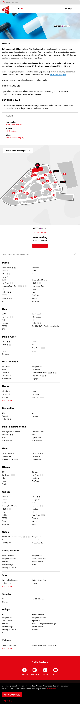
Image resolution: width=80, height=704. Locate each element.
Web (36, 233)
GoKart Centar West (39, 580)
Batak (4, 369)
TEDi (3, 301)
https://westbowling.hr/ (15, 138)
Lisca (4, 348)
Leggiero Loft (36, 376)
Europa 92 (35, 500)
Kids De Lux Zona (38, 286)
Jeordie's (35, 509)
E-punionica (36, 620)
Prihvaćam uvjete (12, 695)
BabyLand (35, 268)
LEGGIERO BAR (7, 376)
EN (19, 9)
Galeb (4, 280)
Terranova (35, 301)
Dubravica (5, 373)
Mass (34, 289)
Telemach (5, 602)
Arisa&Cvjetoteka (8, 555)
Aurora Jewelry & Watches (11, 432)
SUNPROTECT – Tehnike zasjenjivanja (45, 326)
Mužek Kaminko (37, 543)
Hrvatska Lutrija (7, 627)
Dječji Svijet (6, 277)
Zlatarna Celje (7, 441)
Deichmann (6, 475)
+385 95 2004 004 (14, 125)
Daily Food (36, 369)
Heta (33, 435)
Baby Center (6, 268)
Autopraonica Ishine (9, 558)
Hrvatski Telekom (38, 599)
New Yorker (36, 348)
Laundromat (36, 456)
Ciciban (35, 274)
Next (33, 292)
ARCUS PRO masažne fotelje (12, 537)
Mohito (4, 515)
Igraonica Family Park (9, 286)
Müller (4, 292)
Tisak (3, 633)
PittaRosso (35, 295)
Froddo (34, 277)
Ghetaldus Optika (38, 432)
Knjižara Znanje (7, 564)
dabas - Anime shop (9, 453)
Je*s (3, 512)
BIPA (3, 413)
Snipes (34, 583)
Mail (43, 233)
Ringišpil (35, 379)
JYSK (3, 320)
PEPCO (4, 295)
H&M (34, 283)
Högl (4, 478)
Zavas (34, 524)
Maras (4, 438)
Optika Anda (36, 438)
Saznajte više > (53, 688)
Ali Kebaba (6, 366)
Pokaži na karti (18, 150)
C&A (4, 274)
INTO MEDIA (6, 456)
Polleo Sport (6, 583)
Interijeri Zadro (37, 317)
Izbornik (71, 9)
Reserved (5, 351)
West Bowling (7, 400)
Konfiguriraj (7, 700)
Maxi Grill (35, 397)
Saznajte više (40, 246)
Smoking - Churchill (9, 568)
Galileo (34, 503)
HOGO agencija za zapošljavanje (44, 624)
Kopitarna (35, 478)
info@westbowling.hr (58, 74)
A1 (3, 599)
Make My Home (7, 459)
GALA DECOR (37, 314)
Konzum (5, 323)
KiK (3, 289)
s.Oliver (35, 298)
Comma (5, 500)
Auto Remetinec (7, 540)
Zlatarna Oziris (37, 441)
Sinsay (34, 351)
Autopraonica (37, 366)
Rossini (4, 484)
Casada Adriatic (7, 620)
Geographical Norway (40, 280)
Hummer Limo (37, 540)
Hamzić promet (37, 561)
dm (33, 413)
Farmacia (5, 416)
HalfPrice (5, 283)
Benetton (5, 271)
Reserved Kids (7, 298)
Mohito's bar (6, 379)
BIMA (34, 271)
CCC (4, 472)
